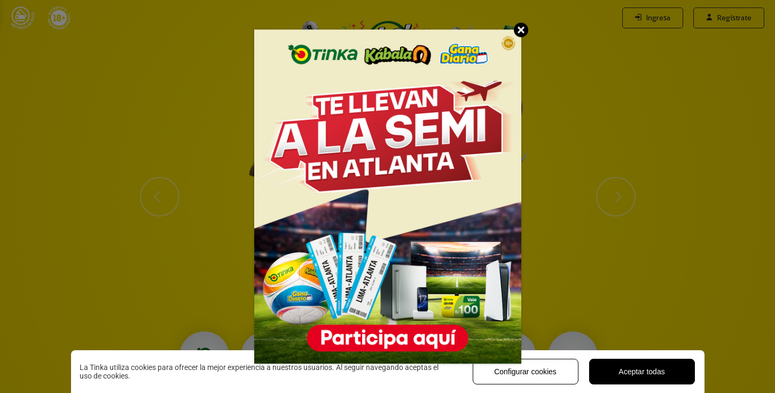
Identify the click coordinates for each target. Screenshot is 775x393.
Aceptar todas (641, 371)
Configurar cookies (525, 371)
